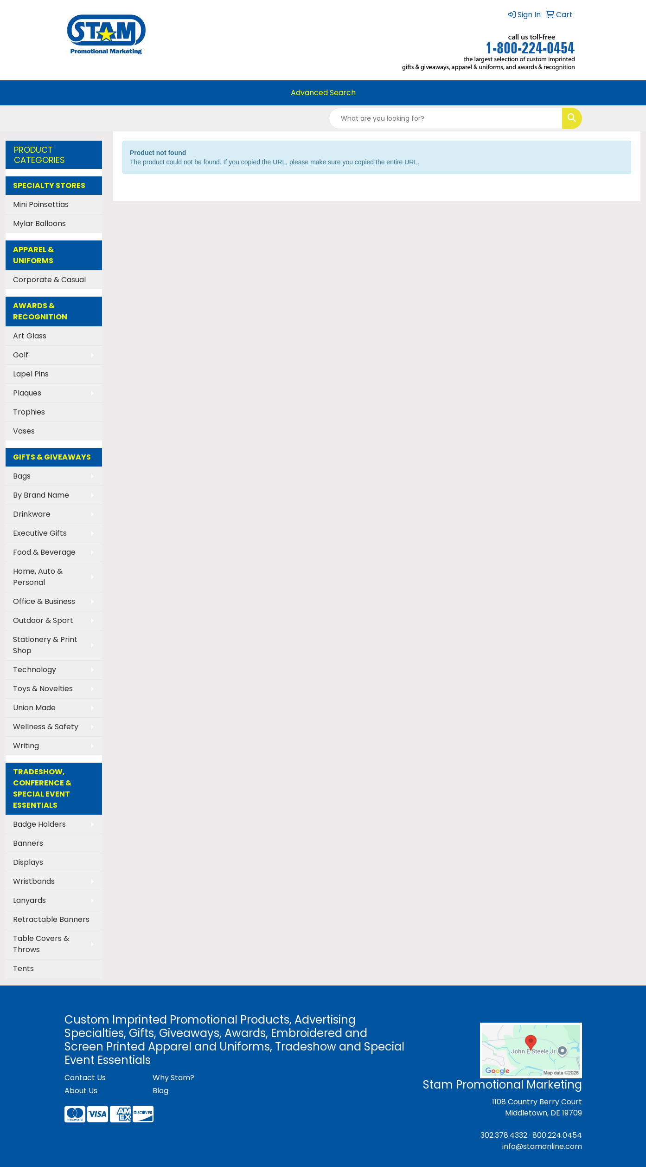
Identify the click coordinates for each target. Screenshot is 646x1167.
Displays (28, 862)
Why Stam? (173, 1077)
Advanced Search (323, 92)
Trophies (29, 412)
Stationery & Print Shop (45, 645)
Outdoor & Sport (43, 620)
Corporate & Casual (49, 279)
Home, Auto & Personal (38, 577)
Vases (24, 431)
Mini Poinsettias (41, 204)
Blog (160, 1090)
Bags (22, 476)
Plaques (27, 393)
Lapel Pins (31, 374)
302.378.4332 (503, 1135)
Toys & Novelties (43, 688)
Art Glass (29, 336)
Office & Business (44, 601)
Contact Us (85, 1077)
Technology (34, 669)
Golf (20, 355)
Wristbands (34, 881)
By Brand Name (41, 495)
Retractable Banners (51, 919)
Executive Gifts (40, 533)
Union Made (34, 707)
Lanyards (29, 900)
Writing (26, 745)
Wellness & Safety (45, 726)
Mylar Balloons (39, 223)
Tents (23, 968)
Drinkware (32, 514)
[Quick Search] (446, 118)
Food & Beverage (44, 552)
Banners (28, 843)
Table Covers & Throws (41, 944)
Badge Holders (39, 824)
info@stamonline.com (542, 1146)
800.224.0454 (557, 1135)
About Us (80, 1090)
